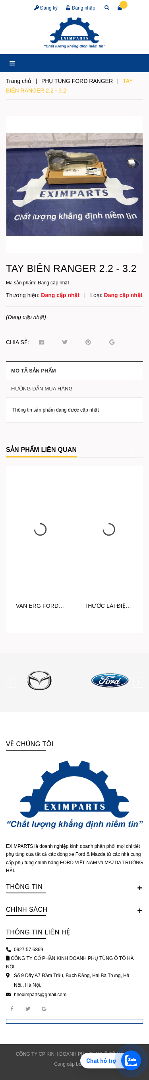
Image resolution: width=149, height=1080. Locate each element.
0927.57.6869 (28, 949)
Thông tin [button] (74, 887)
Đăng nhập (80, 8)
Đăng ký (46, 8)
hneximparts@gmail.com (40, 994)
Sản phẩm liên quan (41, 449)
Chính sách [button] (74, 910)
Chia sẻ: (17, 342)
